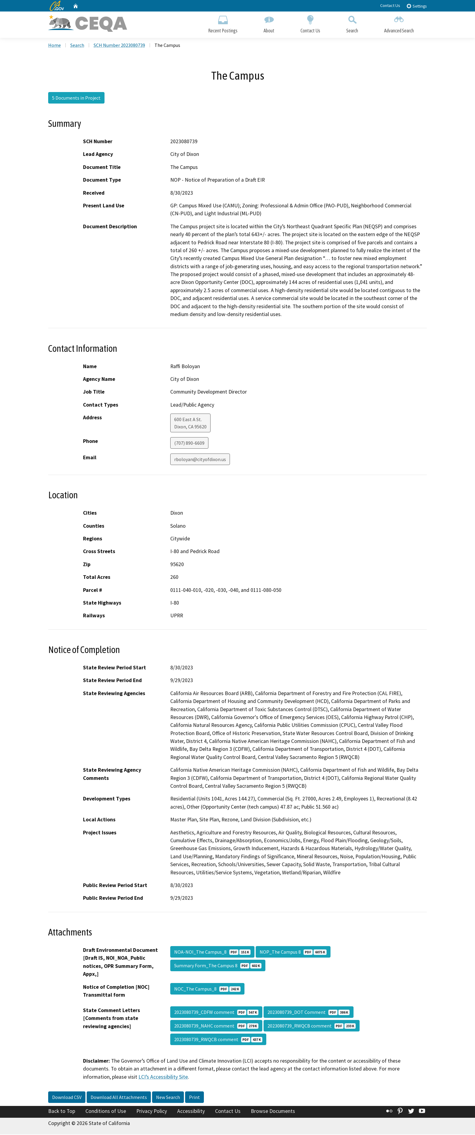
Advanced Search (399, 23)
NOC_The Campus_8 (207, 989)
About (269, 23)
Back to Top (61, 1112)
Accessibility (191, 1112)
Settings (416, 6)
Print (194, 1098)
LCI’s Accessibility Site (163, 1077)
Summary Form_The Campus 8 (217, 966)
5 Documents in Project (76, 98)
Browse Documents (273, 1112)
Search (352, 23)
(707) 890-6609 (189, 443)
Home (54, 46)
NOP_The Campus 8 (293, 952)
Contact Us (390, 5)
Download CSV (66, 1098)
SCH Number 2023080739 (119, 46)
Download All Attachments (119, 1098)
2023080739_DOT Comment (308, 1013)
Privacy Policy (151, 1112)
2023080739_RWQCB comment (311, 1026)
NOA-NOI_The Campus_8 (212, 952)
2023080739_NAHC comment (216, 1026)
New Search (168, 1098)
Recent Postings (223, 23)
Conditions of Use (105, 1112)
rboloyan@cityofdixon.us (200, 460)
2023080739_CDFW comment (216, 1013)
